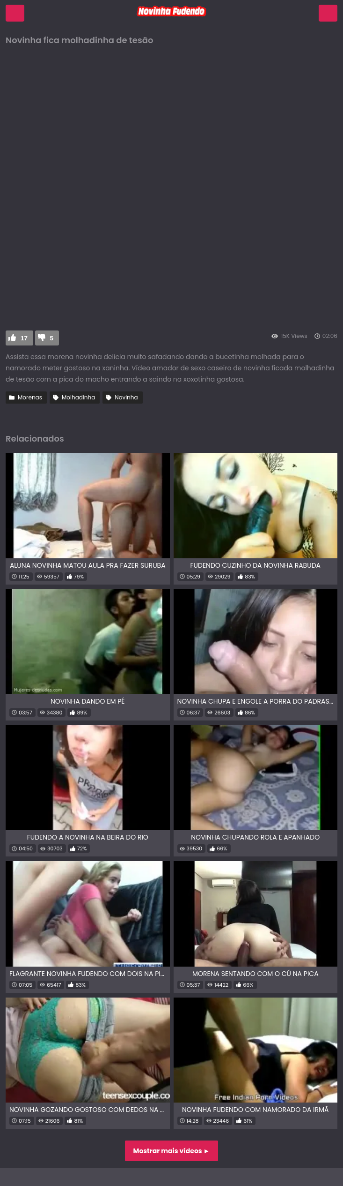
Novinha (126, 397)
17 (24, 338)
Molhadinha (78, 397)
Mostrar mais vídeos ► (171, 1151)
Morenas (30, 397)
